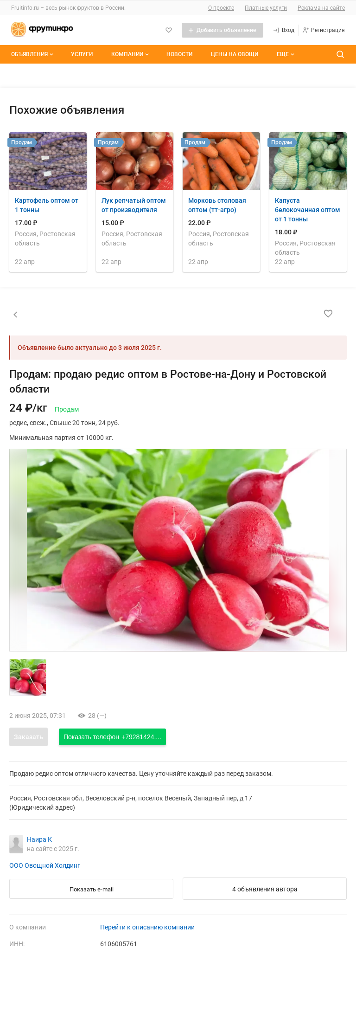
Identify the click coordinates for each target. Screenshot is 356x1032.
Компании (131, 54)
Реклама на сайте (321, 8)
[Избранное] (168, 30)
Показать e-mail (92, 889)
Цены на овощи (234, 54)
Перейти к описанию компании (147, 927)
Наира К (39, 839)
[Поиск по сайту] (340, 54)
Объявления (33, 54)
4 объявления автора (265, 889)
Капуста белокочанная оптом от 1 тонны (307, 210)
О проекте (221, 8)
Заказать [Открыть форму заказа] (28, 737)
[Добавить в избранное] (328, 313)
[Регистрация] (323, 30)
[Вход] (283, 30)
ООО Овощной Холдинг (44, 865)
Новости (179, 54)
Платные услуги (266, 8)
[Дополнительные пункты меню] (285, 54)
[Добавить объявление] (222, 30)
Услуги (82, 54)
